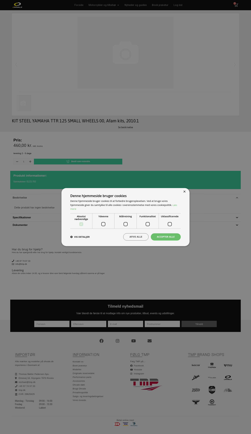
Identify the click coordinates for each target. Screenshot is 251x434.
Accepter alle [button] (166, 236)
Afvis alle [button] (136, 236)
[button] (80, 236)
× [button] (184, 192)
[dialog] (125, 217)
